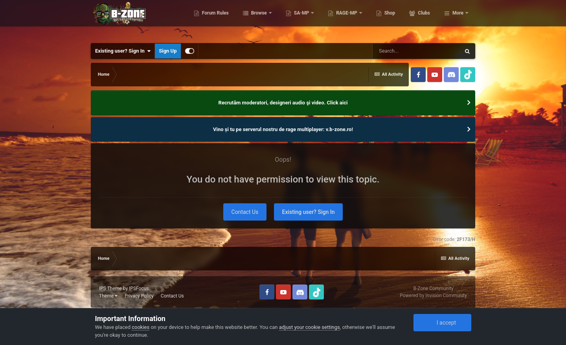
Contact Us (245, 212)
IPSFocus (139, 288)
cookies (140, 327)
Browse (294, 19)
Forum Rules (249, 19)
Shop (424, 19)
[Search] (416, 51)
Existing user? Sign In (123, 51)
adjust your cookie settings (309, 327)
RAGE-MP (381, 19)
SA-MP (336, 19)
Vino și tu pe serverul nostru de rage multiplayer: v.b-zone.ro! (283, 129)
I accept (442, 322)
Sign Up (167, 51)
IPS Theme (110, 288)
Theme (108, 296)
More (458, 19)
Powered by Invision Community (433, 295)
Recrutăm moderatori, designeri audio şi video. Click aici (283, 103)
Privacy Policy (139, 296)
